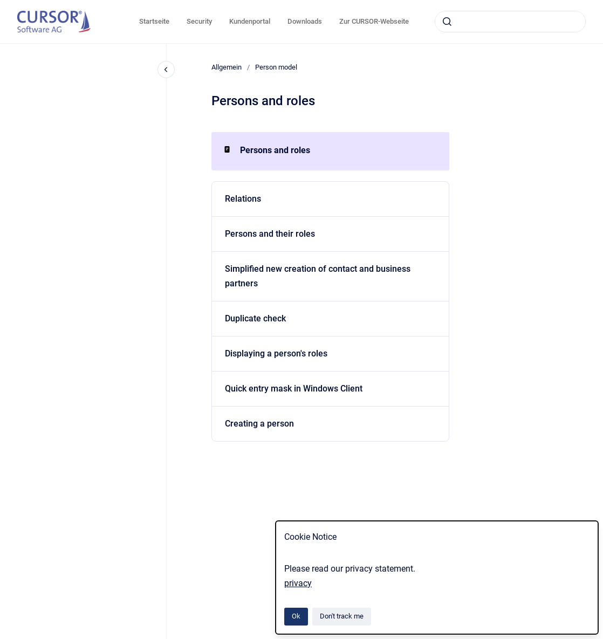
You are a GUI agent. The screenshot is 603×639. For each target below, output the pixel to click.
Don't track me (342, 616)
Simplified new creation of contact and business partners (317, 276)
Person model (276, 67)
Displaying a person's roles (276, 353)
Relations (243, 199)
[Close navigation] (166, 69)
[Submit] (447, 21)
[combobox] (510, 21)
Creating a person (259, 423)
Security (199, 21)
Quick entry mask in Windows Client (293, 388)
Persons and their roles (270, 234)
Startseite (154, 21)
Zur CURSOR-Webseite (374, 21)
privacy (298, 583)
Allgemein (226, 67)
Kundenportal (249, 21)
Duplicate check (255, 318)
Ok (296, 616)
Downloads (304, 21)
